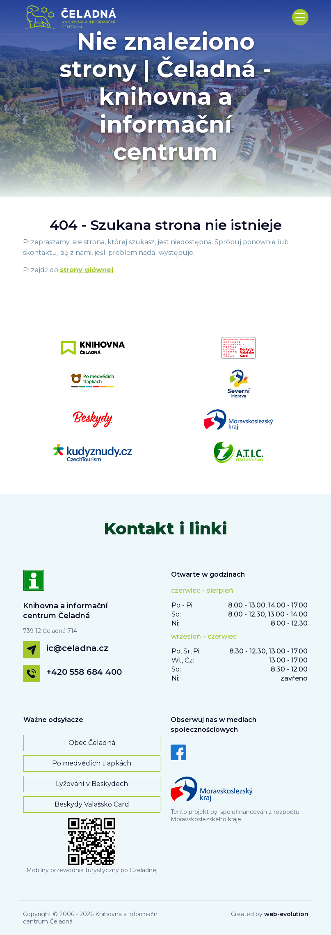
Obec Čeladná (91, 743)
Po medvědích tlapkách (91, 763)
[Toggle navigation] (300, 17)
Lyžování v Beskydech (92, 784)
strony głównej (86, 270)
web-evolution (286, 914)
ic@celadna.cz (77, 648)
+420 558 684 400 (84, 672)
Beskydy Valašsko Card (92, 804)
